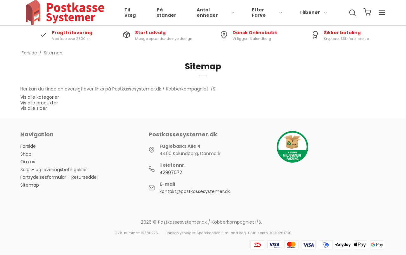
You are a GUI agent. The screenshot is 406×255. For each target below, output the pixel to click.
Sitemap (29, 185)
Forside (28, 146)
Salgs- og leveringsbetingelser (53, 169)
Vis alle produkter (39, 103)
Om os (27, 162)
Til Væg (130, 13)
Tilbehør (313, 12)
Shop (25, 154)
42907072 (171, 172)
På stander (166, 13)
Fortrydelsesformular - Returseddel (59, 177)
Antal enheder (216, 13)
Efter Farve (267, 13)
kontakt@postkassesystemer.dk (195, 191)
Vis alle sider (33, 108)
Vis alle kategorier (39, 97)
